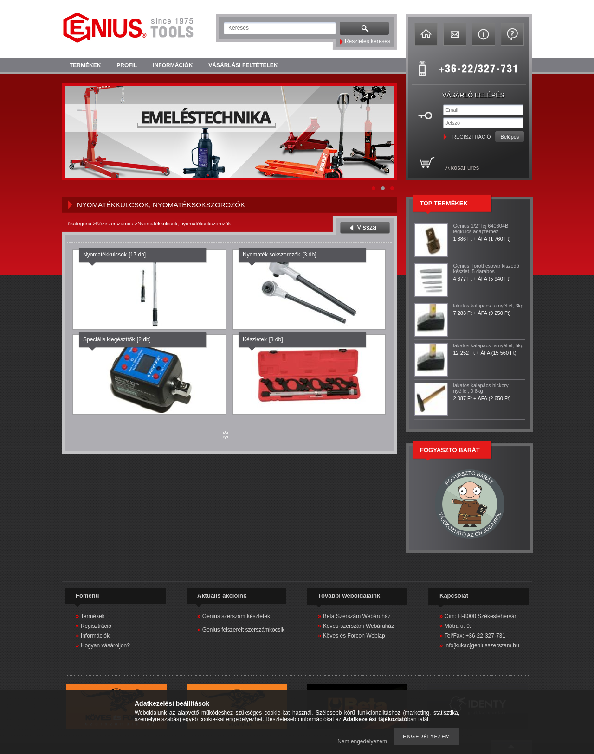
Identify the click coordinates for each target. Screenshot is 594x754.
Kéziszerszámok (114, 223)
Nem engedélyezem (362, 741)
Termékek (93, 616)
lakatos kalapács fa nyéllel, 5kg (488, 345)
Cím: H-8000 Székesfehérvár (481, 616)
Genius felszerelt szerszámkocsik (243, 629)
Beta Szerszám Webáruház (357, 616)
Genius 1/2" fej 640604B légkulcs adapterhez (481, 228)
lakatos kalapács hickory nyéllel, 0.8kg (481, 388)
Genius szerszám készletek (236, 616)
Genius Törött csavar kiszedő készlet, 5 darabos (486, 268)
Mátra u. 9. (458, 626)
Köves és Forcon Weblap (354, 636)
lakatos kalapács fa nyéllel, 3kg (488, 305)
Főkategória (78, 223)
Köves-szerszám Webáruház (358, 626)
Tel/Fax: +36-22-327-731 (475, 636)
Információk (95, 636)
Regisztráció (96, 626)
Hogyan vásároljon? (105, 645)
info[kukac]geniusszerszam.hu (482, 645)
